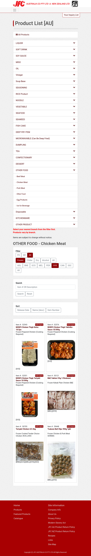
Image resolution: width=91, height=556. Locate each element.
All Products (22, 34)
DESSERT (45, 163)
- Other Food (20, 194)
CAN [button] (62, 265)
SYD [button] (55, 265)
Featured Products (22, 514)
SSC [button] (69, 265)
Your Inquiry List (71, 15)
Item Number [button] (53, 310)
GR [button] (24, 255)
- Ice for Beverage (23, 206)
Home (17, 505)
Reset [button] (29, 294)
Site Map (52, 544)
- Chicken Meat (22, 182)
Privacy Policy (54, 518)
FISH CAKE (45, 125)
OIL (45, 68)
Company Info (54, 510)
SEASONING (45, 87)
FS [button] (18, 255)
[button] (20, 293)
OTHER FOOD (45, 170)
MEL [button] (41, 265)
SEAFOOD (45, 113)
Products (18, 510)
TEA (45, 151)
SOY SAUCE (45, 55)
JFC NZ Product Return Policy (61, 531)
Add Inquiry (39, 325)
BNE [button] (26, 265)
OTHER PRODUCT (45, 224)
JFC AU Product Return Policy (61, 527)
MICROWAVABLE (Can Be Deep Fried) (45, 138)
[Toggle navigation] (14, 10)
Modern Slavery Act (57, 523)
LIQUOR (45, 43)
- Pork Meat (20, 188)
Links (50, 540)
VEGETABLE (45, 106)
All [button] (30, 255)
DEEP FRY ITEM (45, 132)
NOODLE (45, 100)
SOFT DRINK (45, 49)
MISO (45, 62)
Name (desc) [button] (38, 310)
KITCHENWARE (45, 218)
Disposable (45, 211)
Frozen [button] (20, 260)
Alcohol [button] (45, 260)
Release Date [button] (23, 310)
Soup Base (45, 81)
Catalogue (18, 518)
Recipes (51, 536)
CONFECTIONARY (45, 157)
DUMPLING (45, 144)
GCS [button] (34, 265)
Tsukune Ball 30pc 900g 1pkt (59, 429)
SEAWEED (45, 119)
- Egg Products (21, 200)
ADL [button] (19, 265)
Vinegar (45, 74)
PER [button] (48, 265)
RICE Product (45, 94)
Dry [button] (37, 260)
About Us (52, 514)
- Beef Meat (20, 176)
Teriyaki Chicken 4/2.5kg (26, 429)
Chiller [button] (29, 260)
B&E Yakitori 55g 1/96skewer (59, 378)
